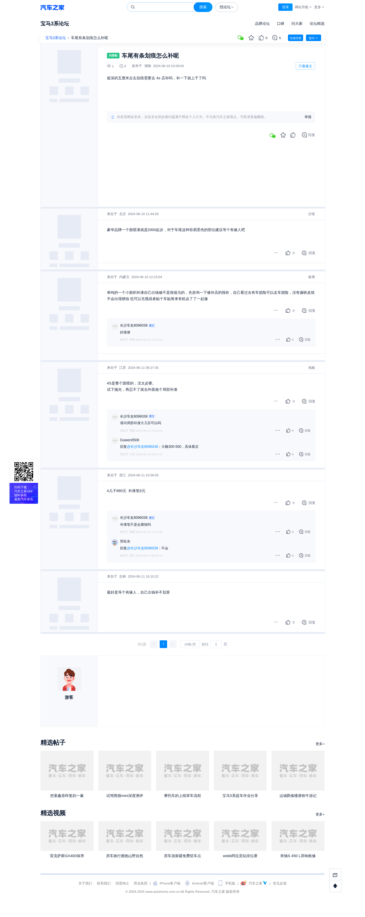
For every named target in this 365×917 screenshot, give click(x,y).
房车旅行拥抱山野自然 (124, 856)
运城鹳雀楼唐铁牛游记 (298, 795)
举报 (308, 117)
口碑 (280, 23)
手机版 (230, 883)
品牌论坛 (262, 23)
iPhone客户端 (170, 883)
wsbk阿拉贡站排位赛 (240, 856)
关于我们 (85, 883)
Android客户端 (203, 883)
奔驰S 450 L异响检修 (298, 856)
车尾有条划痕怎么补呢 (89, 38)
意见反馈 (280, 883)
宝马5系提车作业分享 (240, 795)
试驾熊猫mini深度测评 (124, 795)
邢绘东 (125, 541)
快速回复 (295, 38)
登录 (285, 7)
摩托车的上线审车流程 (182, 795)
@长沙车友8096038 (142, 447)
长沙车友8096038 (133, 325)
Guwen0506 (129, 440)
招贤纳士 (122, 883)
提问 (313, 38)
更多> (320, 744)
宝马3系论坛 (54, 24)
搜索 (203, 7)
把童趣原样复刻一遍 (67, 795)
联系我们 (104, 883)
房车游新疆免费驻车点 (182, 856)
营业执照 (140, 883)
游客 (69, 697)
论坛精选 (317, 23)
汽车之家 (52, 7)
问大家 (297, 23)
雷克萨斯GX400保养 (67, 856)
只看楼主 (305, 66)
